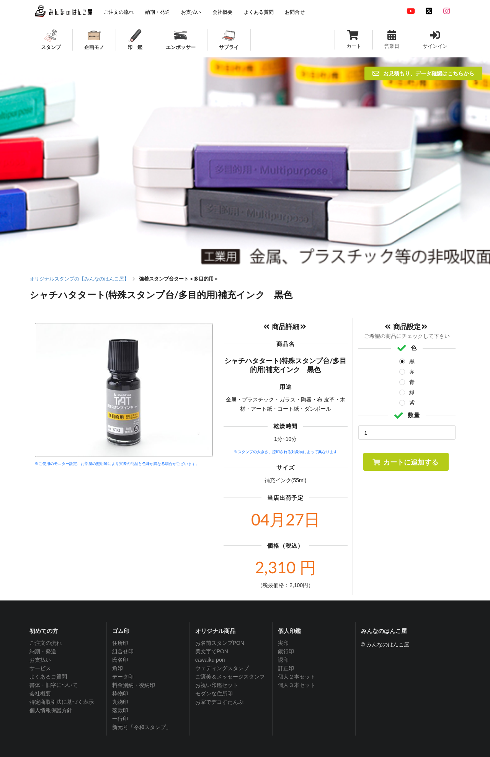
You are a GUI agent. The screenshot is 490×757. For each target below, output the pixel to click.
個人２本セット (296, 677)
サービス (40, 668)
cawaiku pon (210, 660)
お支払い (40, 660)
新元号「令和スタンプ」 (141, 727)
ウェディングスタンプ (222, 668)
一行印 (120, 719)
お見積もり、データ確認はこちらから (423, 73)
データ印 (123, 677)
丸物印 (120, 702)
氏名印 (120, 660)
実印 (283, 643)
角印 (117, 668)
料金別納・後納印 (133, 685)
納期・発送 (42, 651)
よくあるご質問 (48, 677)
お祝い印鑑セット (216, 685)
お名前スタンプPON (219, 643)
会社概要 (40, 693)
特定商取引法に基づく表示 (61, 702)
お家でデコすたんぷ (219, 702)
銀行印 (286, 651)
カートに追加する (405, 462)
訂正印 (286, 668)
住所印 (120, 643)
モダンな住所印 (214, 693)
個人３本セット (296, 685)
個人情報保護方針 (50, 710)
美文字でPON (211, 651)
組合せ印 (123, 651)
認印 (283, 660)
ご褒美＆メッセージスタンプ (230, 677)
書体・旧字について (53, 685)
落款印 (120, 710)
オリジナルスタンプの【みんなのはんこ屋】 (79, 279)
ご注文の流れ (45, 643)
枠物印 (120, 693)
